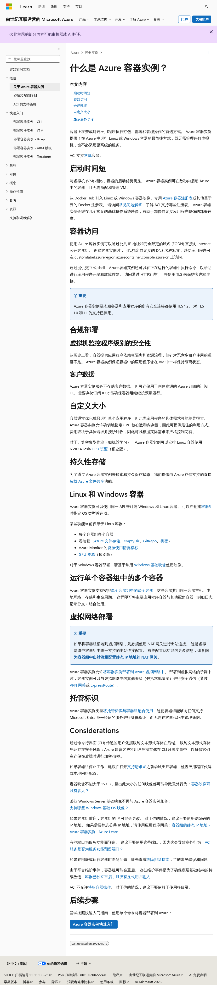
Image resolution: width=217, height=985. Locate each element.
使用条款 (107, 981)
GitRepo (150, 540)
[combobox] (33, 59)
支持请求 (135, 766)
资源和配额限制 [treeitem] (25, 95)
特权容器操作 (99, 887)
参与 (42, 981)
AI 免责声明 (198, 975)
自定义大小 (82, 112)
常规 (88, 155)
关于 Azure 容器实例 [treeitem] (28, 86)
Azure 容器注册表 (178, 197)
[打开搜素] (206, 6)
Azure (75, 52)
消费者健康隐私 (79, 981)
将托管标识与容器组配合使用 (128, 710)
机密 (164, 540)
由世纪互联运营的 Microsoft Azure (154, 975)
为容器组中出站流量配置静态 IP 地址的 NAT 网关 (115, 657)
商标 (122, 981)
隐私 (116, 975)
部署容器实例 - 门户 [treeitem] (28, 130)
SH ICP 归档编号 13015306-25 (26, 975)
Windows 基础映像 (150, 564)
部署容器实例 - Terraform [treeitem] (32, 156)
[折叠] (59, 49)
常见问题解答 (130, 204)
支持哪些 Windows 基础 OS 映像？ (99, 807)
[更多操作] (209, 53)
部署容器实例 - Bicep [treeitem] (29, 139)
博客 (26, 981)
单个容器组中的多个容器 (132, 590)
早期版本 (10, 981)
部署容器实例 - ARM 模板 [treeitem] (32, 148)
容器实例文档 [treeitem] (20, 69)
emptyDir (131, 540)
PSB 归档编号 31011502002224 (81, 975)
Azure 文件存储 (107, 540)
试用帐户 (202, 19)
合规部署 (80, 105)
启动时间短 (82, 93)
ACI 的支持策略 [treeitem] (24, 104)
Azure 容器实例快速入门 (93, 924)
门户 (184, 19)
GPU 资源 (100, 448)
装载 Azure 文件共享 (87, 481)
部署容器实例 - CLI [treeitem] (27, 121)
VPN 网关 (78, 685)
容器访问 (80, 99)
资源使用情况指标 (123, 547)
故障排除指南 (157, 859)
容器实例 (91, 52)
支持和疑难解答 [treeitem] (21, 217)
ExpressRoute (102, 685)
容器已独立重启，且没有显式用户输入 (117, 876)
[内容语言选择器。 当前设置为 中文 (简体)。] (17, 964)
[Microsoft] (9, 6)
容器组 (207, 506)
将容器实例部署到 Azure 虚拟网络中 (134, 671)
